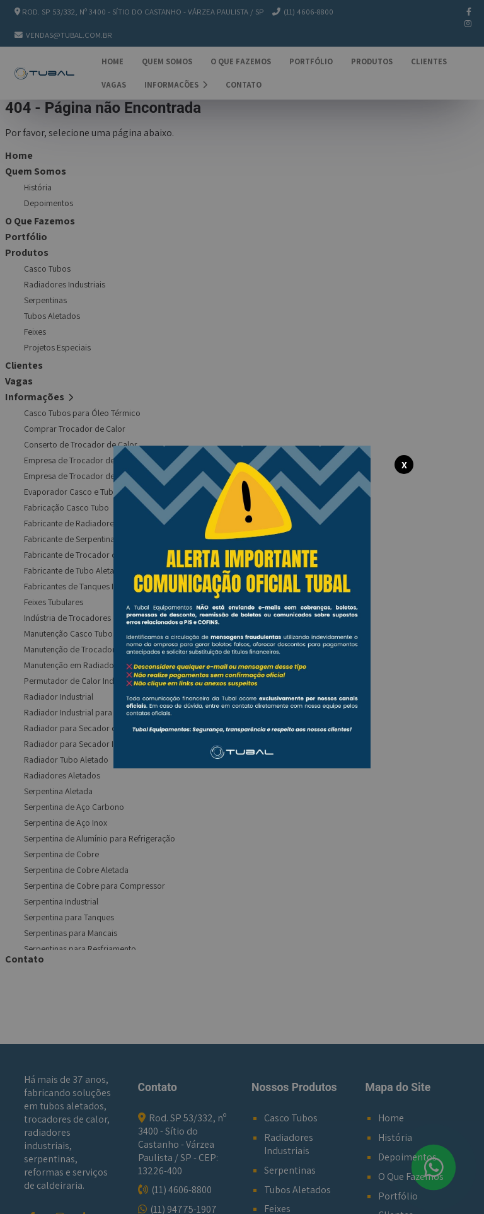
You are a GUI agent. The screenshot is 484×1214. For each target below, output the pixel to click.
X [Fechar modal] (404, 464)
